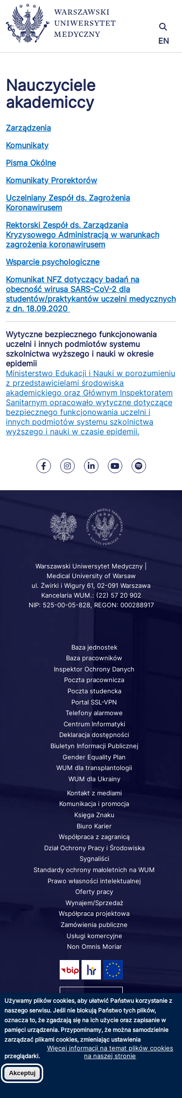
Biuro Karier (94, 826)
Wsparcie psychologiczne (52, 262)
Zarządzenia (28, 128)
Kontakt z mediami (94, 793)
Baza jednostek (94, 647)
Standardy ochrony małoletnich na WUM (94, 870)
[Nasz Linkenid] (91, 466)
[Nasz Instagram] (67, 466)
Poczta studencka (94, 691)
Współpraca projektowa (94, 913)
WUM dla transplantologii (94, 768)
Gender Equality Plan (94, 757)
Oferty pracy (94, 891)
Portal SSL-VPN (94, 702)
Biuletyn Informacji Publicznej (94, 746)
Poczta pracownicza (94, 680)
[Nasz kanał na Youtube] (115, 466)
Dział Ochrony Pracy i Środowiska (94, 848)
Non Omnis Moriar (94, 946)
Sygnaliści (94, 858)
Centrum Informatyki (94, 724)
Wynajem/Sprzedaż (94, 903)
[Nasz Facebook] (43, 466)
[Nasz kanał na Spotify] (139, 466)
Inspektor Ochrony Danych (94, 669)
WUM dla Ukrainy (94, 779)
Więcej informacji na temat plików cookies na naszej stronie (110, 1052)
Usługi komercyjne (94, 936)
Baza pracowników (94, 658)
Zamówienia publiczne (94, 924)
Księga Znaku (94, 815)
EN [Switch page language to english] (163, 41)
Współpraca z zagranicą (94, 837)
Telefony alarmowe (94, 713)
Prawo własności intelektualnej (94, 881)
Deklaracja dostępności (94, 734)
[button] (148, 13)
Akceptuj (22, 1073)
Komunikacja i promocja (94, 803)
